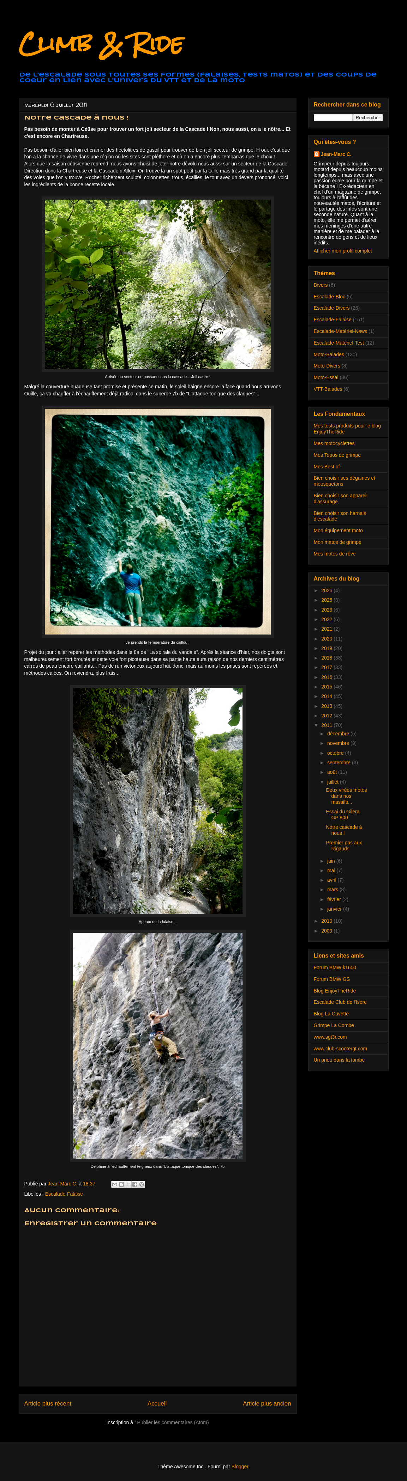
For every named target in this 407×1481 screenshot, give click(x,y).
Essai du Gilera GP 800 (342, 814)
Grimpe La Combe (334, 1025)
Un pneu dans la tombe (339, 1060)
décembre (339, 733)
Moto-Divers (327, 366)
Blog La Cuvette (331, 1013)
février (334, 899)
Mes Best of (327, 466)
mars (333, 889)
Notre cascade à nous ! (344, 830)
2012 (327, 715)
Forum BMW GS (332, 979)
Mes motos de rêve (335, 554)
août (332, 772)
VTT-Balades (328, 389)
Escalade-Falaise (64, 1194)
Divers (321, 285)
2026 (327, 590)
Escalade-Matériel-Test (339, 343)
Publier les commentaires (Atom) (173, 1422)
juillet (333, 782)
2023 (327, 610)
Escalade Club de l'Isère (340, 1002)
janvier (335, 909)
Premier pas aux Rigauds (344, 845)
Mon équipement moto (338, 530)
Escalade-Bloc (330, 296)
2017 (327, 667)
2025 (327, 600)
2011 (327, 725)
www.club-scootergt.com (340, 1048)
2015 (327, 687)
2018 (327, 658)
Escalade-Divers (332, 308)
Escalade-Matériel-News (340, 331)
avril (332, 880)
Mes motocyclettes (334, 443)
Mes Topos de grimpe (337, 455)
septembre (339, 762)
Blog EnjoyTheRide (335, 991)
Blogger (240, 1466)
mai (331, 870)
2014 (327, 696)
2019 (327, 648)
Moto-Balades (329, 354)
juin (331, 861)
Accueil (157, 1403)
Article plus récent (47, 1403)
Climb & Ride (101, 43)
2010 (327, 921)
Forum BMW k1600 (335, 967)
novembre (339, 743)
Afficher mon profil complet (343, 251)
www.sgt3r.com (330, 1037)
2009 (327, 931)
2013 (327, 706)
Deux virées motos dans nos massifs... (346, 796)
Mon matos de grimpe (337, 542)
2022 (327, 619)
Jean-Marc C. (336, 154)
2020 (327, 639)
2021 (327, 629)
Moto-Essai (326, 377)
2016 (327, 677)
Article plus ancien (267, 1403)
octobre (336, 753)
